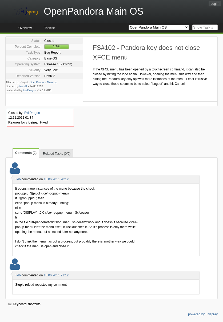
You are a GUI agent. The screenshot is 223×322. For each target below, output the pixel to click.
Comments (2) (26, 153)
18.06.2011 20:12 (56, 179)
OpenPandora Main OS (43, 82)
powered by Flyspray (203, 314)
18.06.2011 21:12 (56, 275)
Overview (25, 28)
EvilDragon (29, 90)
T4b (18, 179)
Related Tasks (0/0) (56, 154)
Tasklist (49, 28)
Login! (214, 4)
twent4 (23, 86)
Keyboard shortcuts (25, 304)
